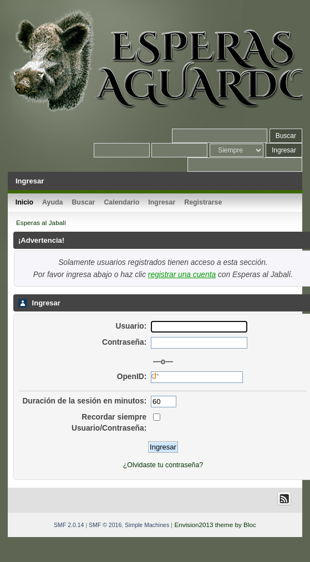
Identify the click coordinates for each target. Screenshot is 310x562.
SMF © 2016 (105, 525)
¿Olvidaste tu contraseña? (163, 465)
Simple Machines (147, 525)
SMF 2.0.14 (69, 525)
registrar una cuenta (182, 274)
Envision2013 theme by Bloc (215, 524)
